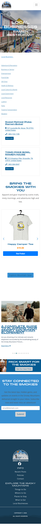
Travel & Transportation (9, 110)
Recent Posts (20, 472)
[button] (37, 239)
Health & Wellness (7, 86)
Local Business (7, 57)
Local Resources (6, 98)
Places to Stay (20, 496)
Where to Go (20, 493)
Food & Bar (5, 78)
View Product (20, 253)
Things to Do (20, 489)
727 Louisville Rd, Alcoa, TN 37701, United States (19, 129)
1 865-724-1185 (12, 134)
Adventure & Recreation (9, 65)
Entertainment (6, 73)
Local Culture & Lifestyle (9, 90)
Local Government (7, 94)
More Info (9, 138)
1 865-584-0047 (12, 164)
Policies (20, 475)
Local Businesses (20, 503)
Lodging (4, 102)
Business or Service (7, 69)
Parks (3, 106)
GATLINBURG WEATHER (20, 431)
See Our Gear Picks (23, 369)
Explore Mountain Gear (20, 275)
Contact (20, 479)
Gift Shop (4, 82)
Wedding (4, 114)
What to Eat (20, 500)
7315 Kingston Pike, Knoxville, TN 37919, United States (19, 159)
